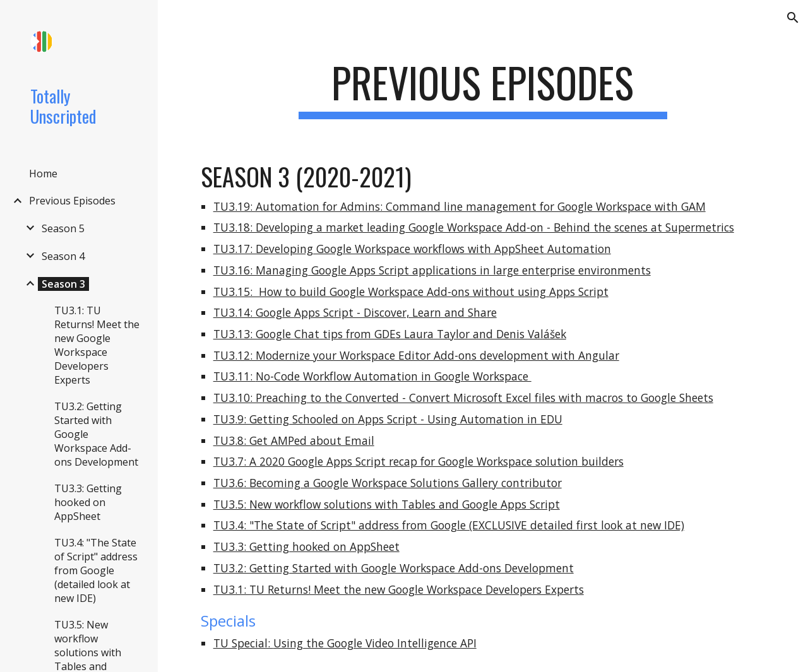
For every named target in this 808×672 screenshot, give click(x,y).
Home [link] (43, 173)
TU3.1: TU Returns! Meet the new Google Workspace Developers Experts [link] (97, 345)
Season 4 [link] (63, 256)
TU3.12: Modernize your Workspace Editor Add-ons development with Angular (416, 355)
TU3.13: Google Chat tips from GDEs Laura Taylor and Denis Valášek (389, 333)
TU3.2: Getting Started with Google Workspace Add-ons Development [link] (96, 434)
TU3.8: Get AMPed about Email (293, 440)
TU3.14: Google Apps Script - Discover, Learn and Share (355, 312)
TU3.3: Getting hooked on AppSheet (306, 546)
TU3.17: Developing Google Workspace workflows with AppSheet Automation (412, 248)
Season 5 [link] (63, 228)
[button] (793, 18)
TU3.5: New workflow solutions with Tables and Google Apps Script (386, 504)
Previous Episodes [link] (72, 201)
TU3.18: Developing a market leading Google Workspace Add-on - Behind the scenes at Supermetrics (473, 227)
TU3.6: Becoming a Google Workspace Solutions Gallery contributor (387, 482)
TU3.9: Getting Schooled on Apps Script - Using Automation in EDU (387, 419)
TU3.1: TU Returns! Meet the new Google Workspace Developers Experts (398, 589)
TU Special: (243, 643)
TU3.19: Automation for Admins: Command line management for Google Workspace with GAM (459, 206)
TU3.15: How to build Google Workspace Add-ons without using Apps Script (411, 291)
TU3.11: (234, 376)
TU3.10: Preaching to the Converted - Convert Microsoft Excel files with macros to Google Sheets (463, 397)
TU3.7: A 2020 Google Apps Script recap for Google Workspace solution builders (418, 461)
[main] (483, 88)
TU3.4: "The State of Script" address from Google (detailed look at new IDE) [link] (96, 570)
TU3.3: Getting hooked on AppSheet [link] (88, 502)
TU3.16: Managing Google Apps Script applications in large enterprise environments (432, 270)
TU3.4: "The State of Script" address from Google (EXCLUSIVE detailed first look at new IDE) (448, 525)
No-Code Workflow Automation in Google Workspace (394, 376)
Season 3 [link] (63, 284)
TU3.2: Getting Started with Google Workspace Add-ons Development (393, 567)
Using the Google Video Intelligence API (375, 643)
